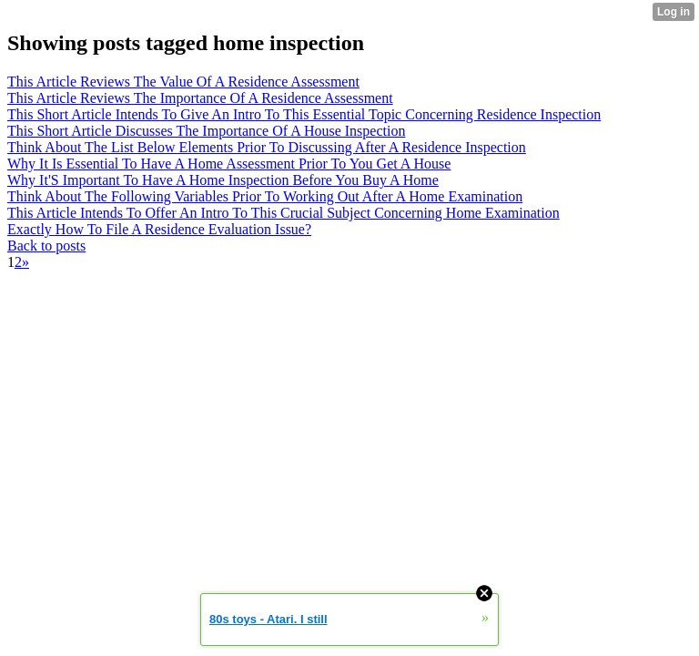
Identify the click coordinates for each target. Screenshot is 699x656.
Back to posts (46, 245)
